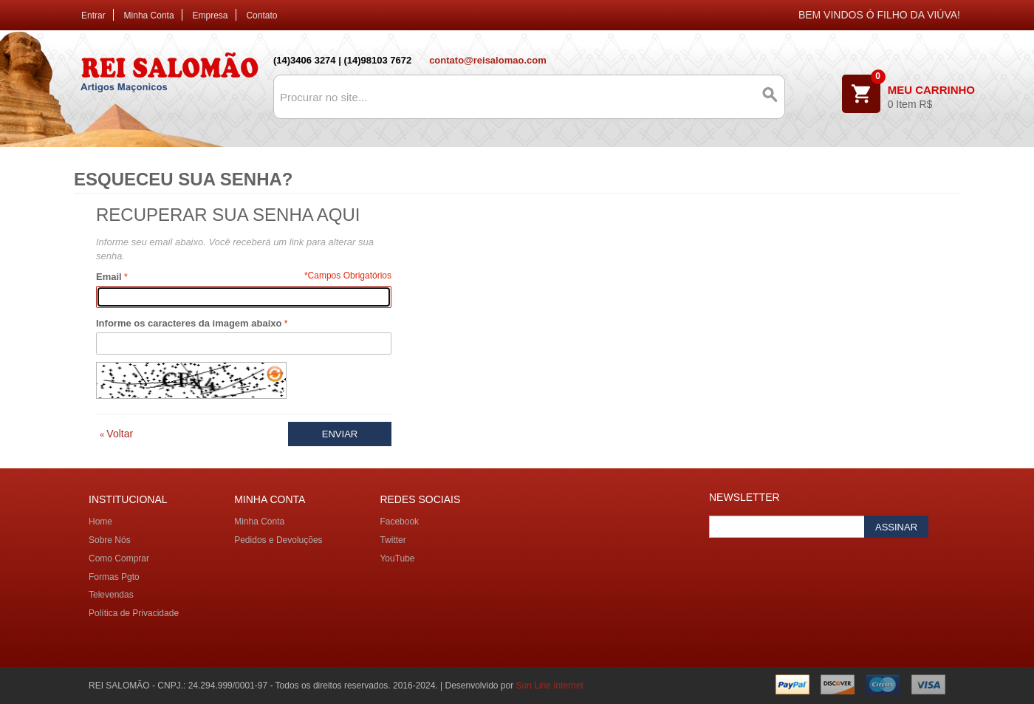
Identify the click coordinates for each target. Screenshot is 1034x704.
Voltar (116, 434)
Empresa (210, 15)
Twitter (392, 540)
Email (109, 276)
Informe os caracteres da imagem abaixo (188, 323)
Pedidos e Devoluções (278, 540)
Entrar (93, 15)
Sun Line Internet (549, 685)
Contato (261, 15)
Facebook (399, 521)
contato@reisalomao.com (488, 60)
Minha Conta (149, 15)
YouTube (397, 558)
